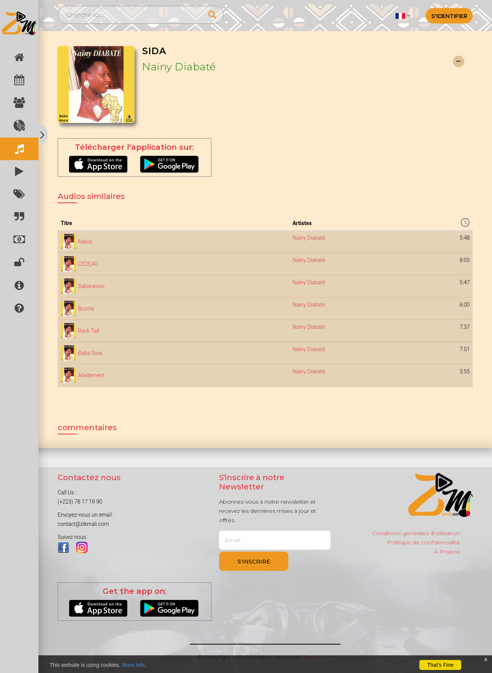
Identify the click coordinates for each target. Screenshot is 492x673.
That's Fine (440, 665)
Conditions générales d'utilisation (416, 533)
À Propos (447, 551)
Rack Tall (88, 331)
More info (133, 665)
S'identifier (449, 16)
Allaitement (91, 375)
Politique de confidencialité (423, 542)
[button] (403, 15)
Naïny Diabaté (179, 67)
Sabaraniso (91, 286)
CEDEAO (88, 264)
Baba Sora (90, 353)
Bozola (86, 308)
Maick (85, 242)
